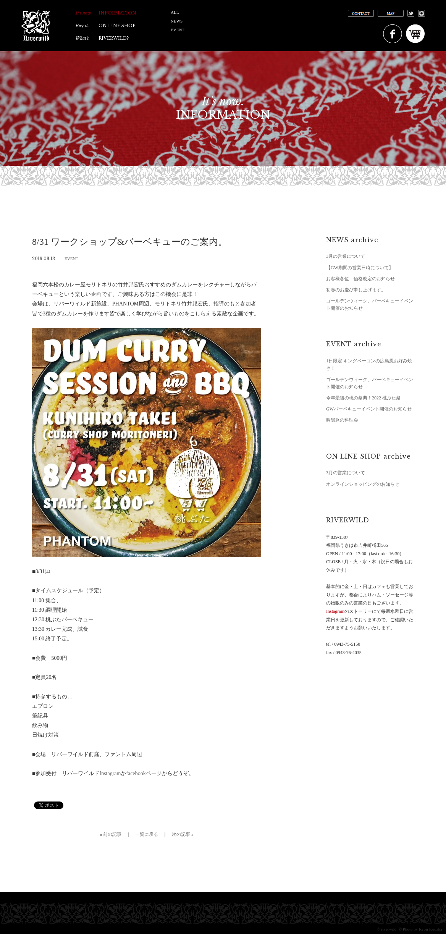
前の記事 (112, 834)
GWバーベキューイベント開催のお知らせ (369, 409)
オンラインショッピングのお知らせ (362, 484)
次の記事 (181, 834)
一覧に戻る (146, 834)
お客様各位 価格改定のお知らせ (360, 278)
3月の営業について (345, 256)
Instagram (110, 773)
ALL (175, 12)
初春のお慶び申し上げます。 (356, 289)
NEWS (177, 21)
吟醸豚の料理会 (342, 420)
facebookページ (144, 773)
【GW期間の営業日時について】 (359, 267)
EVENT (177, 29)
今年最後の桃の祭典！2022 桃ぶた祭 (363, 398)
